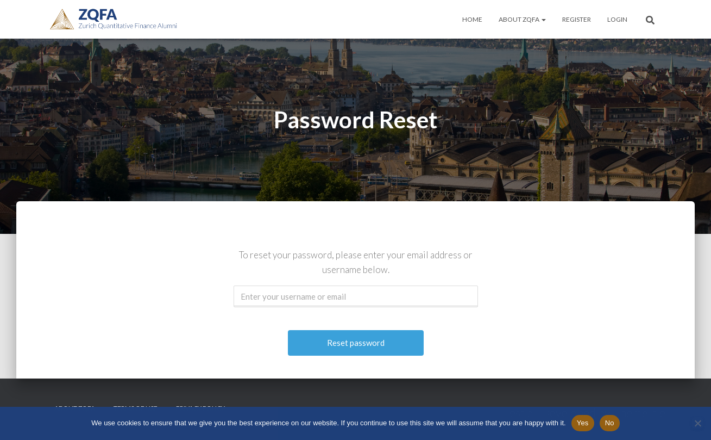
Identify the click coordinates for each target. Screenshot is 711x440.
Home (472, 19)
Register (576, 19)
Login (617, 19)
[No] (697, 423)
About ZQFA (522, 19)
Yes (583, 423)
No (609, 423)
